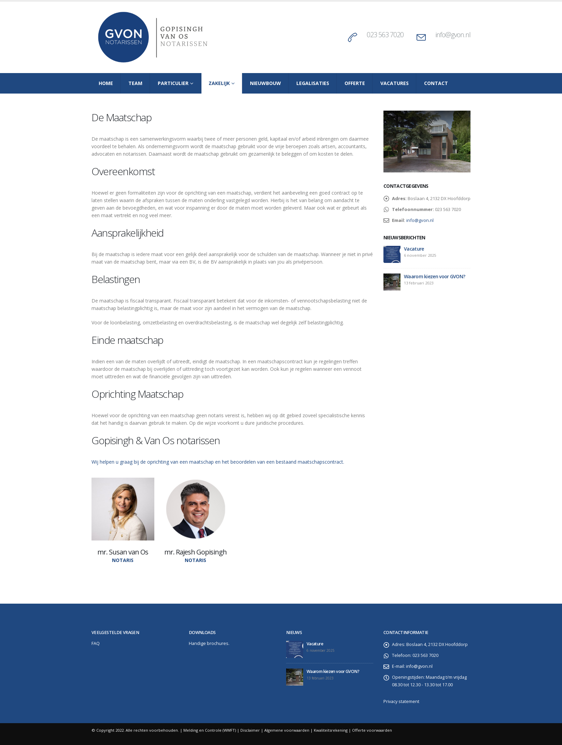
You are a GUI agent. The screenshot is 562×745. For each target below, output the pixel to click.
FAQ (96, 643)
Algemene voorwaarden (286, 730)
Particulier (173, 83)
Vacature (414, 248)
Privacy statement (401, 701)
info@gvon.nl (452, 34)
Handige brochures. (209, 643)
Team (135, 83)
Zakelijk (219, 83)
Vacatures (394, 83)
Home (106, 83)
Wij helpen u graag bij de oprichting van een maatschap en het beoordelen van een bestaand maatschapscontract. (218, 462)
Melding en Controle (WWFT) (209, 730)
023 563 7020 (385, 34)
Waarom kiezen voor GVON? (434, 276)
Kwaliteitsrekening (331, 730)
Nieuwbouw (265, 83)
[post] (392, 254)
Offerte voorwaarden (372, 730)
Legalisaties (312, 83)
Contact (436, 83)
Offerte (355, 83)
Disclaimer (250, 730)
